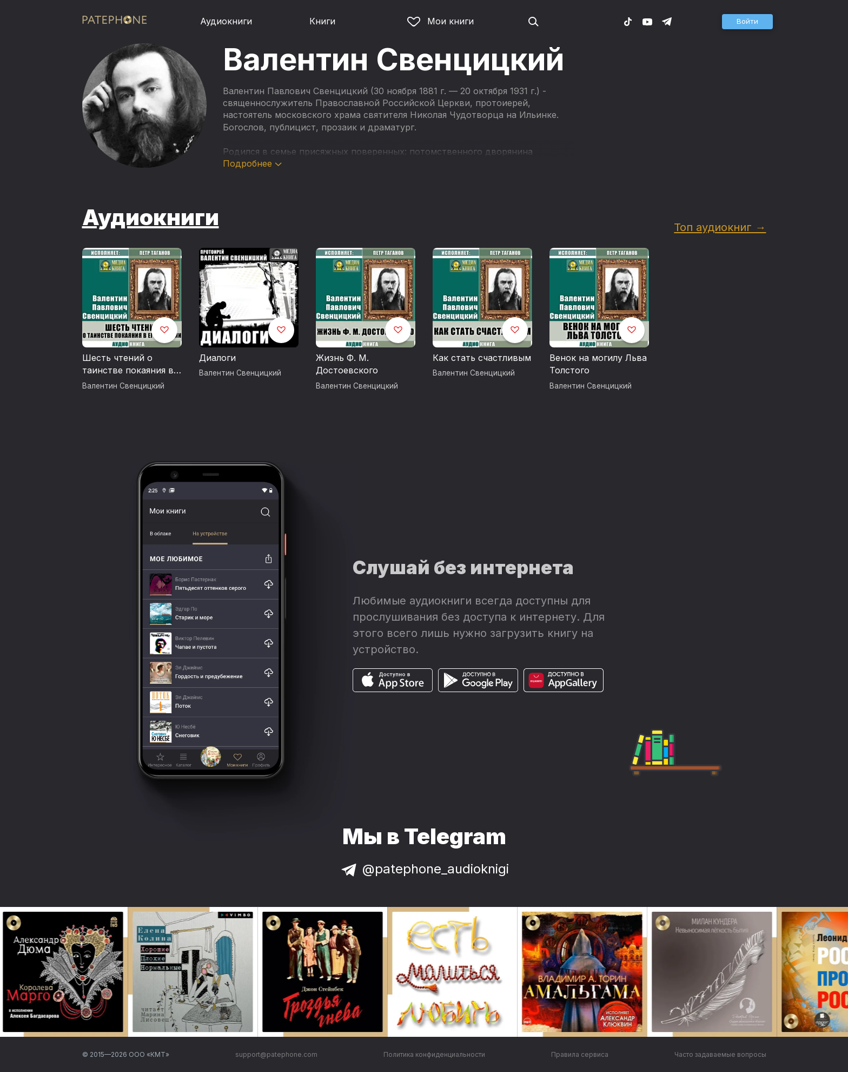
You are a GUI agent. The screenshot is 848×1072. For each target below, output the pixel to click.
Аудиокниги (226, 21)
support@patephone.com (276, 1054)
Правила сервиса (579, 1054)
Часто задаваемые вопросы (720, 1054)
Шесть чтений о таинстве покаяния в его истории (128, 364)
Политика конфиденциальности (434, 1054)
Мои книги (440, 21)
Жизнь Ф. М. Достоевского (347, 364)
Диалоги (217, 357)
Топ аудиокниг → (720, 227)
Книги (322, 21)
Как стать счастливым (482, 357)
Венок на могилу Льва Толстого (598, 364)
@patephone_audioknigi (424, 869)
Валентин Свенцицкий (123, 386)
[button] (747, 21)
